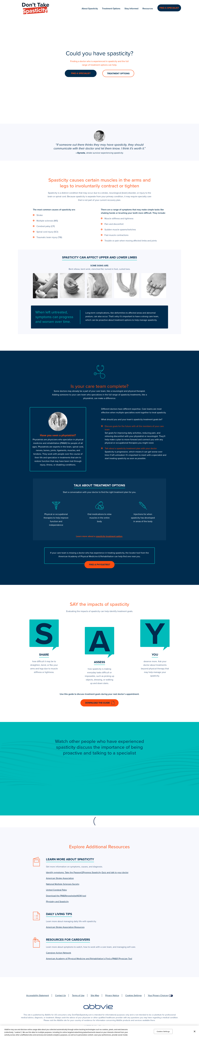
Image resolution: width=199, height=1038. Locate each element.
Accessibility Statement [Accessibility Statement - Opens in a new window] (37, 996)
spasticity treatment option (109, 536)
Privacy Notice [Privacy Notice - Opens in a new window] (112, 996)
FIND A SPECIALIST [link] (81, 73)
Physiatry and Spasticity (57, 902)
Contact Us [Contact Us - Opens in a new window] (60, 996)
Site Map (95, 996)
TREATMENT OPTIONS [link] (118, 73)
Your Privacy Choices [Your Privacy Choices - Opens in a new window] (158, 996)
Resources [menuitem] (148, 8)
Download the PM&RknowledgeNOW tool (66, 896)
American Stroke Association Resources (65, 928)
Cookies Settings (133, 996)
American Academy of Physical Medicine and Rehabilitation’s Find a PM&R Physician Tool (89, 959)
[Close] (195, 1031)
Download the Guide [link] (97, 702)
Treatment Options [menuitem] (111, 8)
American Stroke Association (60, 879)
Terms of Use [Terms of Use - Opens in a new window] (78, 996)
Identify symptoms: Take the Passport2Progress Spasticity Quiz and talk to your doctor (87, 873)
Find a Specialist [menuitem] (169, 8)
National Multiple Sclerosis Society (62, 885)
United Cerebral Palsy (56, 891)
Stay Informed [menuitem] (132, 8)
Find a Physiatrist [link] (99, 564)
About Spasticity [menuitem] (90, 8)
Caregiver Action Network (58, 954)
